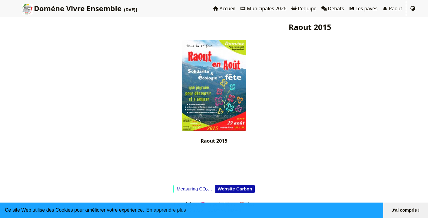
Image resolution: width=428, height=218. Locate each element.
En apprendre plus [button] (166, 210)
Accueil (224, 8)
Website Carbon (235, 188)
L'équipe (304, 8)
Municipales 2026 (263, 8)
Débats (332, 8)
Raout (392, 8)
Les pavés (363, 8)
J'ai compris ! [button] (406, 210)
